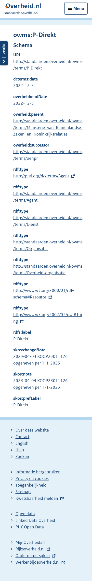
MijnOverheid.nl (30, 542)
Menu (78, 8)
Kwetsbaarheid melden (36, 498)
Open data (25, 513)
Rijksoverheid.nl (29, 549)
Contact (22, 436)
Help (19, 450)
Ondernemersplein (32, 555)
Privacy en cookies (32, 478)
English (21, 443)
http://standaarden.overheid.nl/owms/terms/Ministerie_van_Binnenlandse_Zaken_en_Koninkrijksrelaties (48, 127)
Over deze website (32, 430)
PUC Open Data (29, 527)
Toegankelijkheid (31, 485)
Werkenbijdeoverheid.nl (37, 562)
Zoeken (22, 456)
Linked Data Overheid (35, 520)
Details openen (4, 53)
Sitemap (23, 491)
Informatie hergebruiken (38, 472)
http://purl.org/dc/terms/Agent (41, 176)
